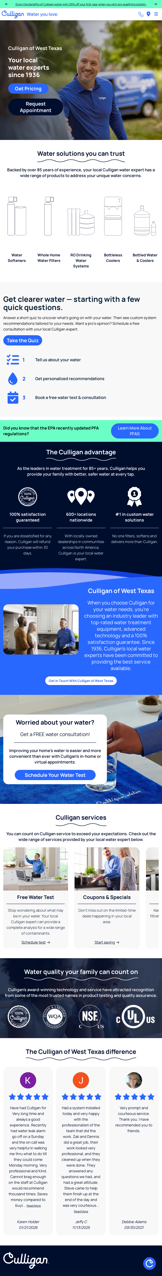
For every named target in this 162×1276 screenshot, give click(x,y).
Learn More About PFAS (135, 430)
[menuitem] (148, 14)
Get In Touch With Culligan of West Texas (81, 680)
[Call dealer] (141, 14)
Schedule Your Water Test (55, 775)
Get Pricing (28, 88)
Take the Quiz (23, 340)
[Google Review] (28, 1151)
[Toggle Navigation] (156, 14)
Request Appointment (35, 107)
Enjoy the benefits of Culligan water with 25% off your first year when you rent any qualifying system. (81, 4)
